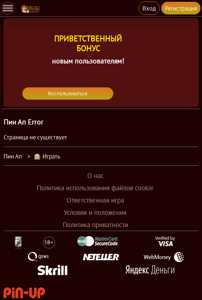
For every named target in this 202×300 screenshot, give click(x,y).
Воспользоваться (67, 93)
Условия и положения (95, 212)
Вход (149, 8)
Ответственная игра (95, 200)
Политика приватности (95, 224)
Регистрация (181, 8)
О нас (95, 175)
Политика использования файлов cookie (95, 187)
